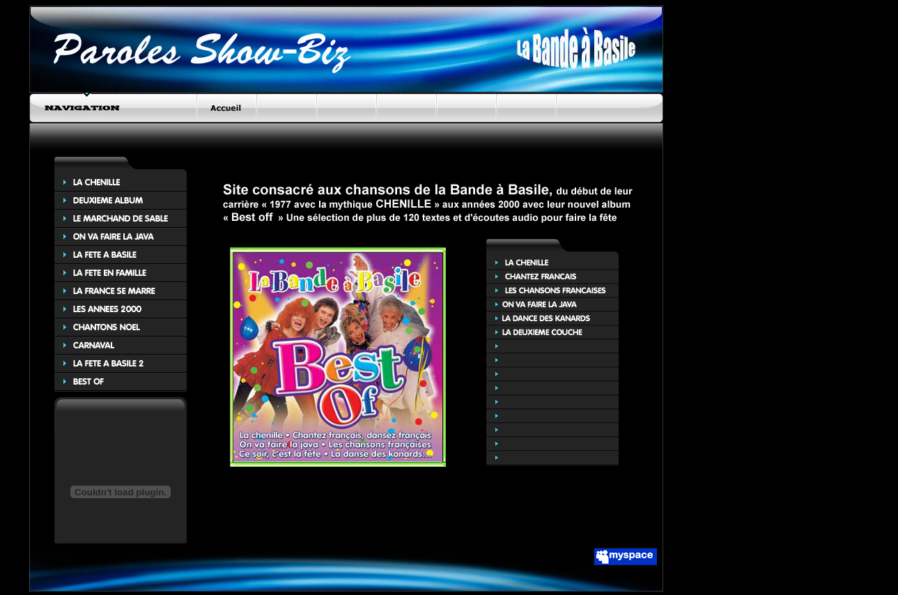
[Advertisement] (406, 158)
